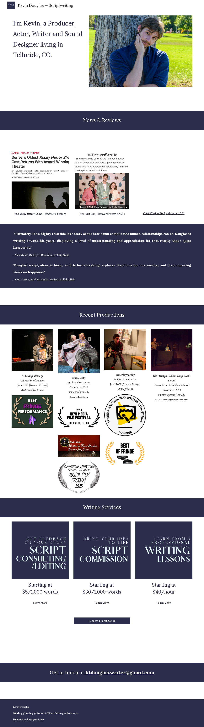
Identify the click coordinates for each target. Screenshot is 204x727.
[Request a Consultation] (102, 620)
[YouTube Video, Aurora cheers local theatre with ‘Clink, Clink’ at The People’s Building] (163, 180)
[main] (48, 38)
